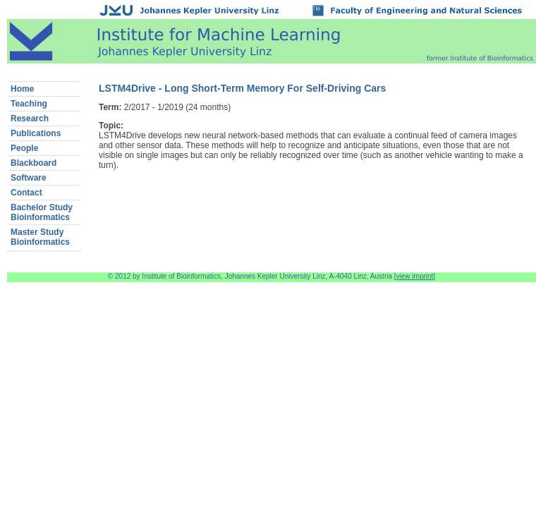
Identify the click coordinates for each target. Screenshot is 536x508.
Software (29, 178)
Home (22, 89)
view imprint (415, 276)
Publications (36, 133)
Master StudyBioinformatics (40, 237)
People (24, 148)
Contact (26, 193)
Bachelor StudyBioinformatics (42, 212)
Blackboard (33, 163)
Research (30, 118)
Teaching (29, 104)
